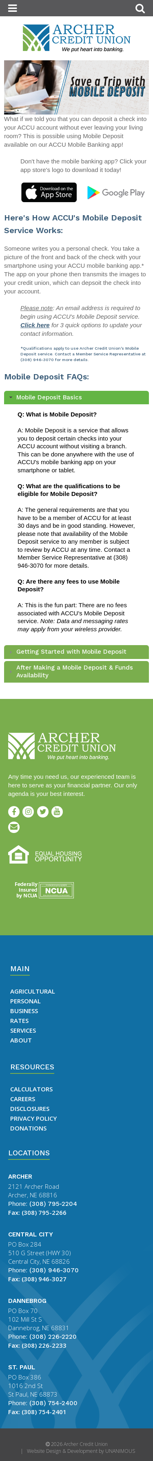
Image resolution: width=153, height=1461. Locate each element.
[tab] (76, 398)
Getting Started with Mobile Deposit (71, 651)
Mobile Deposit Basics (49, 397)
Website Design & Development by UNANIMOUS (81, 1451)
